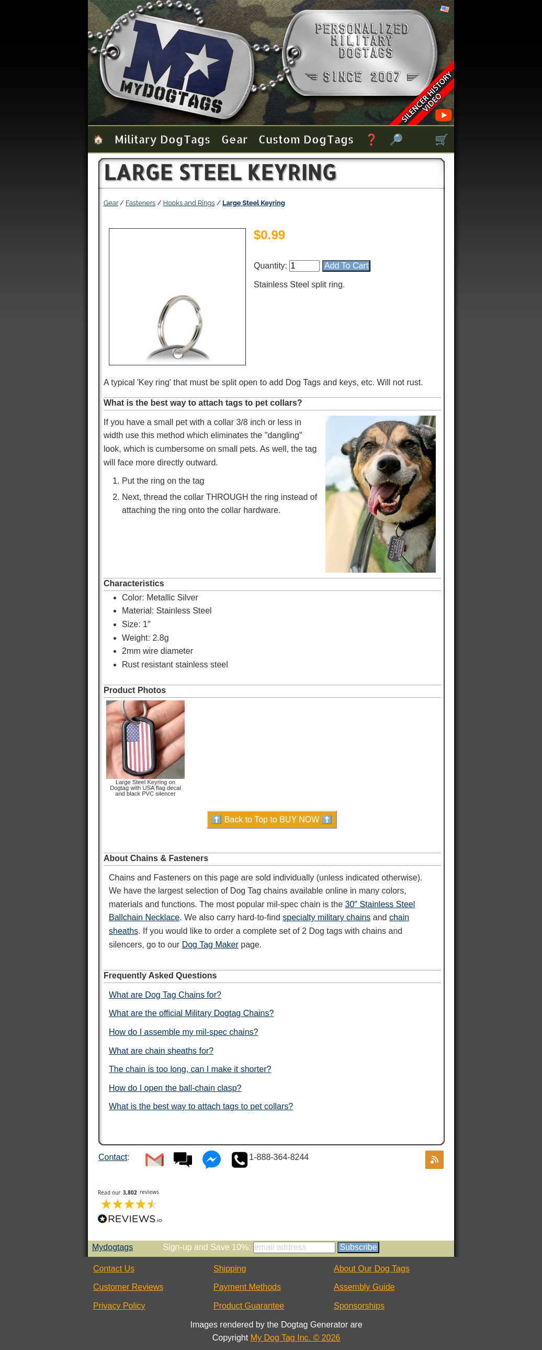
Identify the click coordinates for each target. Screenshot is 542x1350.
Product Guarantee (248, 1305)
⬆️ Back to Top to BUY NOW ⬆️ (271, 819)
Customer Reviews (128, 1286)
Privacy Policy (119, 1305)
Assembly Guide (364, 1286)
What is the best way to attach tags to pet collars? (201, 1106)
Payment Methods (247, 1286)
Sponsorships (359, 1305)
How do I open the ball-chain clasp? (175, 1088)
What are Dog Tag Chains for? (165, 994)
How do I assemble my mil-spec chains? (183, 1032)
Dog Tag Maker (210, 944)
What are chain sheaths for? (161, 1050)
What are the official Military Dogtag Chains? (191, 1013)
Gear (234, 139)
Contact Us (113, 1268)
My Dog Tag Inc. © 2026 (296, 1337)
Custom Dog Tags (306, 139)
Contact (112, 1157)
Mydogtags (112, 1247)
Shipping (229, 1268)
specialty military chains (326, 917)
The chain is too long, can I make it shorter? (190, 1069)
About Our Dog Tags (372, 1268)
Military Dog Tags (162, 139)
